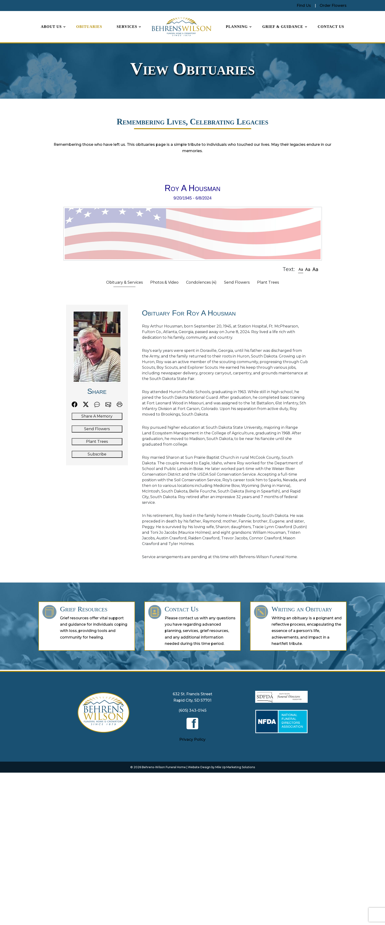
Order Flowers (333, 5)
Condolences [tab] (201, 282)
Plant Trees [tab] (268, 282)
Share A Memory (96, 416)
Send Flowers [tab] (237, 282)
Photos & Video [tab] (164, 282)
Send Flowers (97, 429)
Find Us (304, 5)
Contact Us (331, 27)
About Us (51, 27)
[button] (300, 269)
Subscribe (97, 454)
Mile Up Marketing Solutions (235, 767)
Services (127, 27)
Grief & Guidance (282, 27)
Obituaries (89, 27)
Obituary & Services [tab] (124, 282)
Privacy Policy (192, 739)
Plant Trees (97, 441)
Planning (237, 27)
